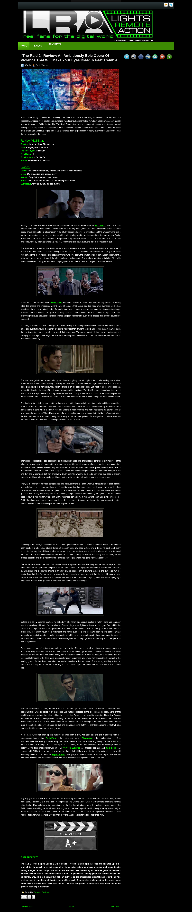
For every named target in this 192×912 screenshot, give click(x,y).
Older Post (114, 907)
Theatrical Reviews (41, 892)
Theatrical (55, 44)
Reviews (37, 46)
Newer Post (27, 907)
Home (24, 46)
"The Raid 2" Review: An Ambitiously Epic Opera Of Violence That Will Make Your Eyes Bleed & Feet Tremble (69, 58)
